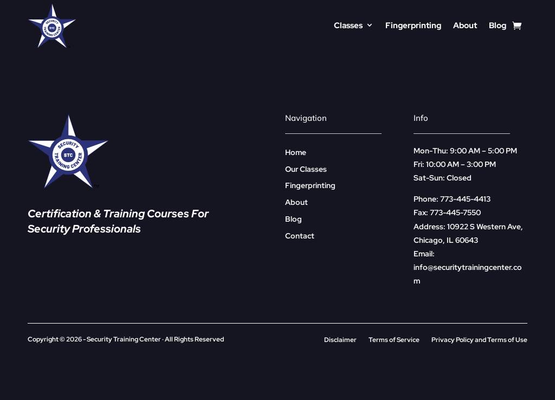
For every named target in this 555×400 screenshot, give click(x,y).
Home (295, 152)
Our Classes (306, 169)
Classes (348, 25)
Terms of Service (394, 340)
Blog (497, 25)
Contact (299, 236)
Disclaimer (340, 340)
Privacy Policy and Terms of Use (479, 340)
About (465, 25)
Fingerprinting (413, 25)
